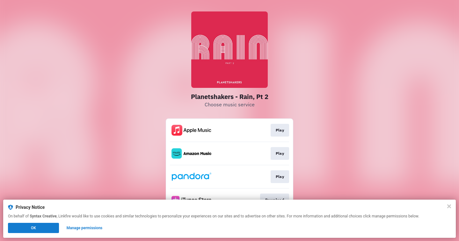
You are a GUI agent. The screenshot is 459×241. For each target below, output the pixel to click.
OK (33, 228)
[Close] (449, 206)
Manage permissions (85, 228)
